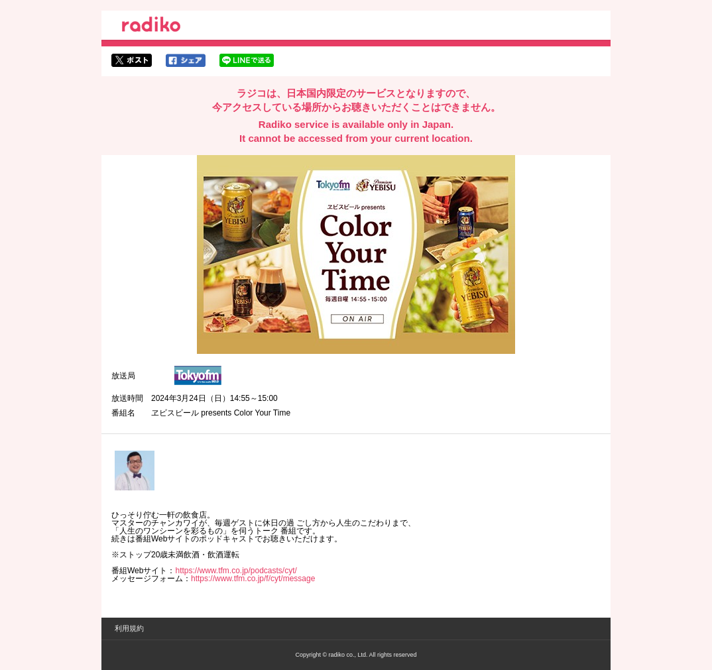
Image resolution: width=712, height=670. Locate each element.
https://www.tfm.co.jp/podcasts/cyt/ (235, 570)
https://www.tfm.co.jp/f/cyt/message (253, 578)
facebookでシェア (186, 60)
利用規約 (129, 628)
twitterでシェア (131, 60)
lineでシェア (246, 60)
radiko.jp (151, 26)
